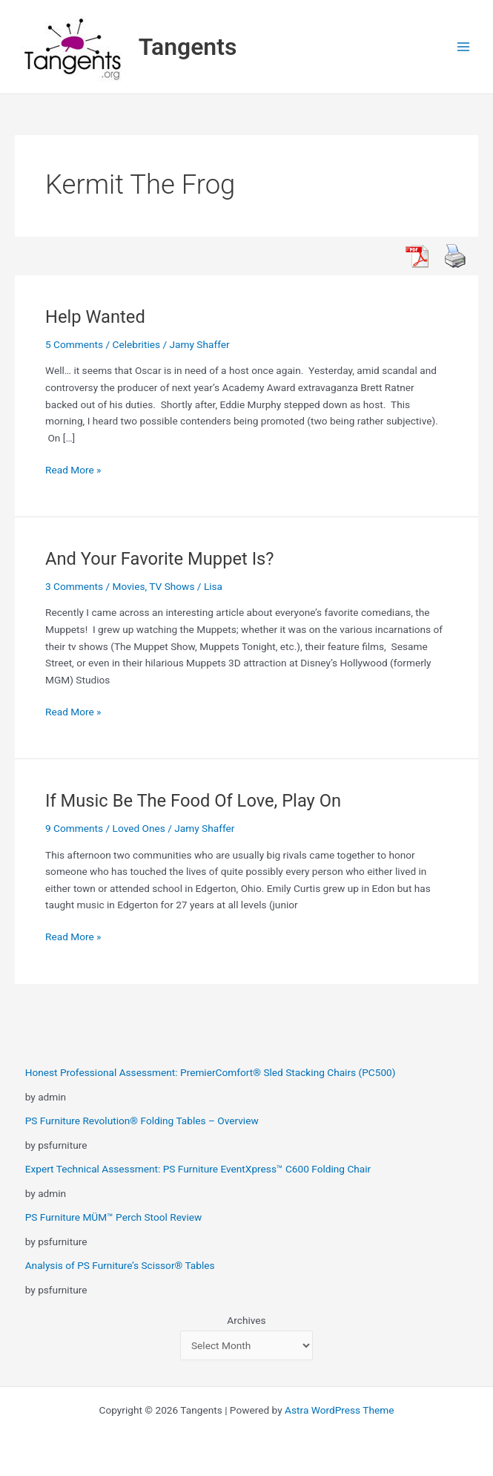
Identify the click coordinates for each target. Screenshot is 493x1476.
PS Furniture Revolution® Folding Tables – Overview (142, 1120)
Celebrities (136, 344)
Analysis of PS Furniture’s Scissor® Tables (120, 1265)
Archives (246, 1320)
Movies (129, 586)
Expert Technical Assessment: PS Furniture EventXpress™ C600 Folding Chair (198, 1169)
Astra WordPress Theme (339, 1410)
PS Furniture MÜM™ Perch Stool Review (113, 1217)
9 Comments (74, 828)
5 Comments (74, 344)
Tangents (188, 47)
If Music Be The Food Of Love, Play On (193, 800)
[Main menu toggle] (464, 47)
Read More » (73, 470)
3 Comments (74, 586)
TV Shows (171, 586)
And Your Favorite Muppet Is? (159, 558)
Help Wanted (95, 316)
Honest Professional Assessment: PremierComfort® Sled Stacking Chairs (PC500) (210, 1072)
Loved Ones (139, 828)
